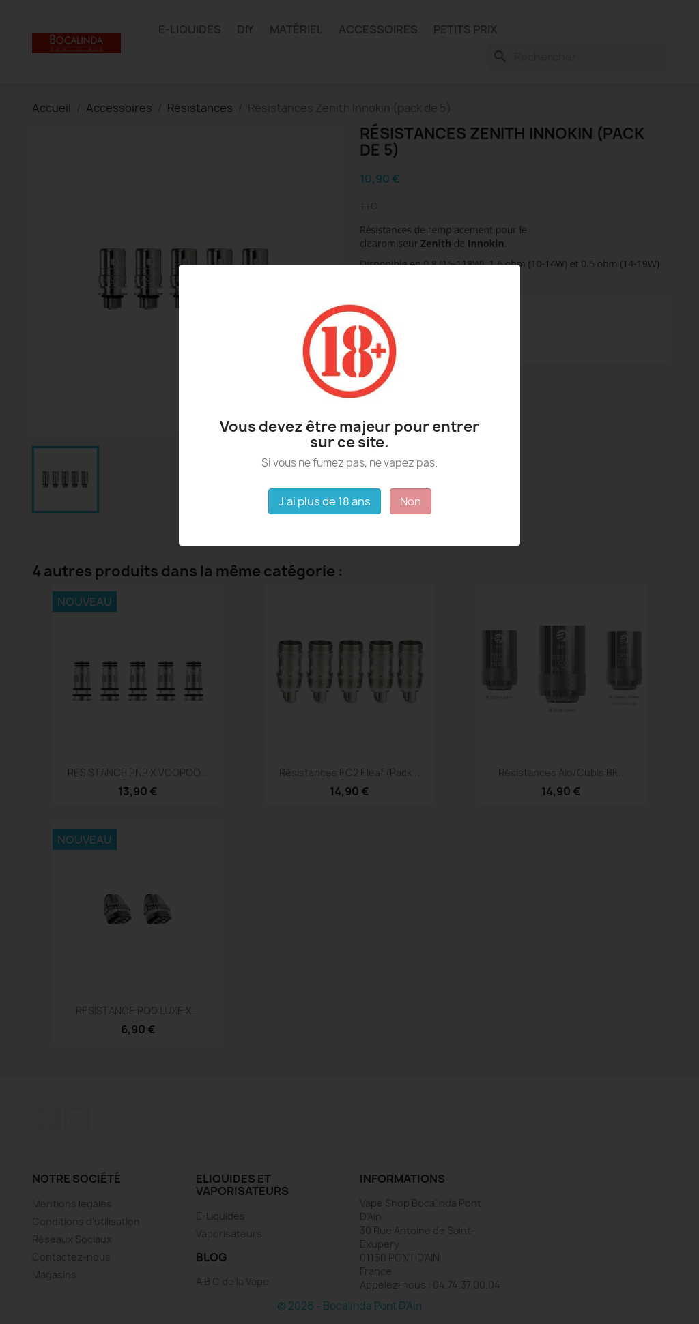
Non (410, 501)
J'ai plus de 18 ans (325, 501)
